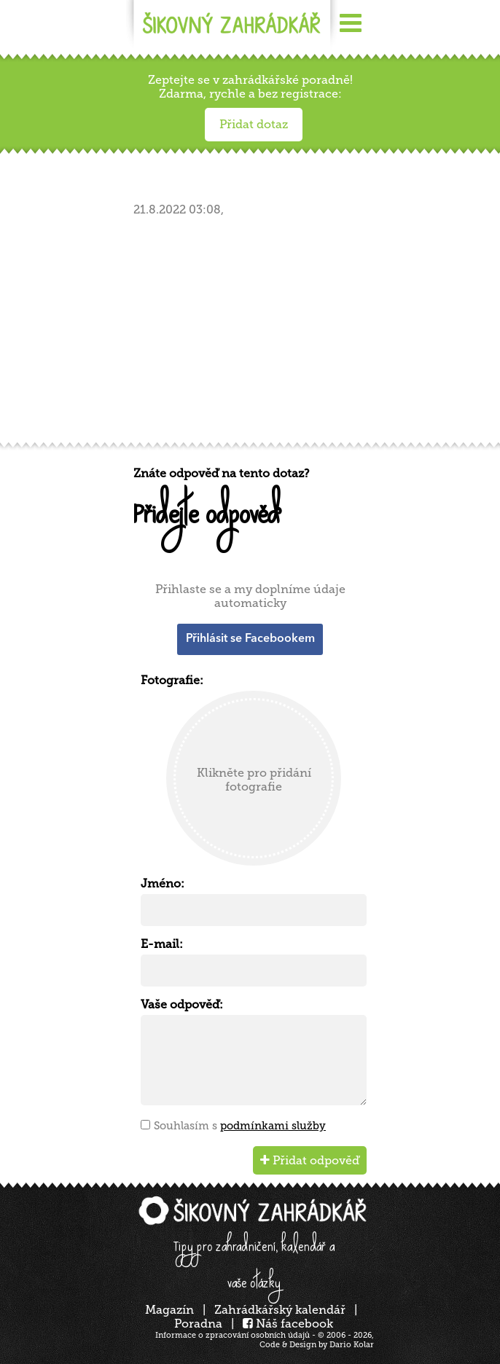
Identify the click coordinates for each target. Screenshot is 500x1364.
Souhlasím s (240, 1125)
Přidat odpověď (309, 1160)
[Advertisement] (253, 334)
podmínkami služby (273, 1125)
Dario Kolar (351, 1344)
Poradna (198, 1323)
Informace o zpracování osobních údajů (232, 1335)
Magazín (169, 1310)
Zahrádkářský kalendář (279, 1310)
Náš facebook (288, 1323)
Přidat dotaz (253, 124)
